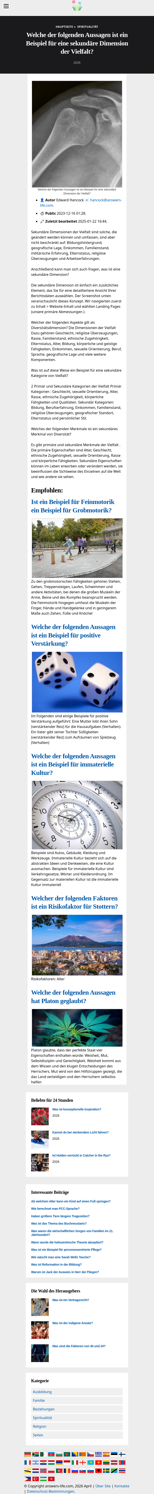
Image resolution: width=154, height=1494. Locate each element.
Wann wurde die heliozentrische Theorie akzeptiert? (67, 1242)
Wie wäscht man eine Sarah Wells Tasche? (61, 1257)
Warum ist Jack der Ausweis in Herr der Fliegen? (65, 1272)
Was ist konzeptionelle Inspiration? (76, 1109)
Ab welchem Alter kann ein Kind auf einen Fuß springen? (71, 1201)
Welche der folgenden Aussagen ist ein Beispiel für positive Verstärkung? (73, 635)
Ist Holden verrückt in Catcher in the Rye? (81, 1155)
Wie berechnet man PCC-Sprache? (55, 1208)
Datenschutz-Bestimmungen (50, 1491)
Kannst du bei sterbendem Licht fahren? (80, 1132)
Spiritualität (42, 1417)
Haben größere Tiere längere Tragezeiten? (60, 1216)
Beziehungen (43, 1409)
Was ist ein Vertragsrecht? (70, 1300)
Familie (39, 1400)
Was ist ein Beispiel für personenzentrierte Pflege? (66, 1249)
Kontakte (122, 1486)
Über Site (103, 1486)
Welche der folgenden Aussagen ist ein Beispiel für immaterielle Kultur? (73, 764)
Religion (39, 1426)
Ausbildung (42, 1391)
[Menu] (6, 6)
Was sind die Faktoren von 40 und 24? (78, 1346)
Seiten (38, 1435)
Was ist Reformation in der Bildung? (56, 1264)
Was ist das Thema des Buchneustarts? (58, 1223)
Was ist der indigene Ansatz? (72, 1323)
